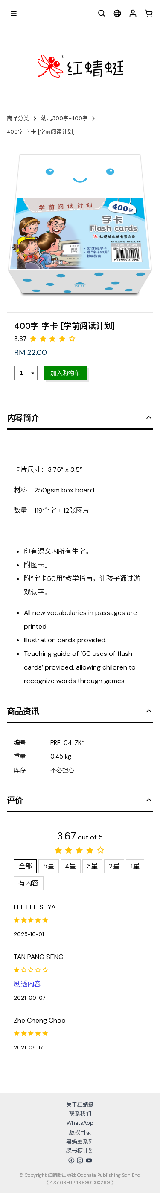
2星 (114, 866)
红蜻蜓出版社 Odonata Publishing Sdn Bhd (94, 1175)
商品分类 (18, 118)
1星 (135, 866)
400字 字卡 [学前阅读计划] (41, 131)
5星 (48, 866)
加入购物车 (65, 373)
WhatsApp (80, 1123)
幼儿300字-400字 (64, 118)
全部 (25, 866)
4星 (70, 866)
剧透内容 (27, 984)
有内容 (28, 883)
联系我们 (80, 1113)
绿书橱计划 (80, 1150)
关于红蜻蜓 (80, 1104)
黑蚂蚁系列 (80, 1141)
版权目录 (80, 1132)
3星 (92, 866)
